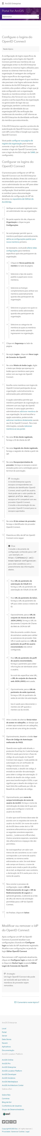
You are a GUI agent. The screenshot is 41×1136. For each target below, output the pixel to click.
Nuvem (5, 1043)
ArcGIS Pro (6, 1063)
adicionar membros (27, 411)
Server (4, 1036)
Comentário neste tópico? (28, 1002)
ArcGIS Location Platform (12, 1071)
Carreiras (5, 1098)
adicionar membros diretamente (19, 420)
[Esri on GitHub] (11, 1121)
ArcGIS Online (7, 1060)
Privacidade (6, 1131)
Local (4, 1028)
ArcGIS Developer (9, 1074)
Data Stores (6, 1039)
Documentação (8, 1050)
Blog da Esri (6, 1102)
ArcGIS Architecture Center (13, 1085)
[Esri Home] (6, 1114)
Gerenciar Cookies (17, 1131)
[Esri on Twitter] (3, 1121)
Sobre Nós (6, 1095)
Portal (4, 1032)
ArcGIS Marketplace (10, 1082)
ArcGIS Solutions (8, 1078)
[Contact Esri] (14, 1121)
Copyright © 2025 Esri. (10, 1129)
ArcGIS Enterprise (13, 3)
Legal (27, 1131)
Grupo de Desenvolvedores (13, 1109)
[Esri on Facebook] (7, 1121)
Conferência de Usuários (12, 1106)
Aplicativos (6, 1047)
